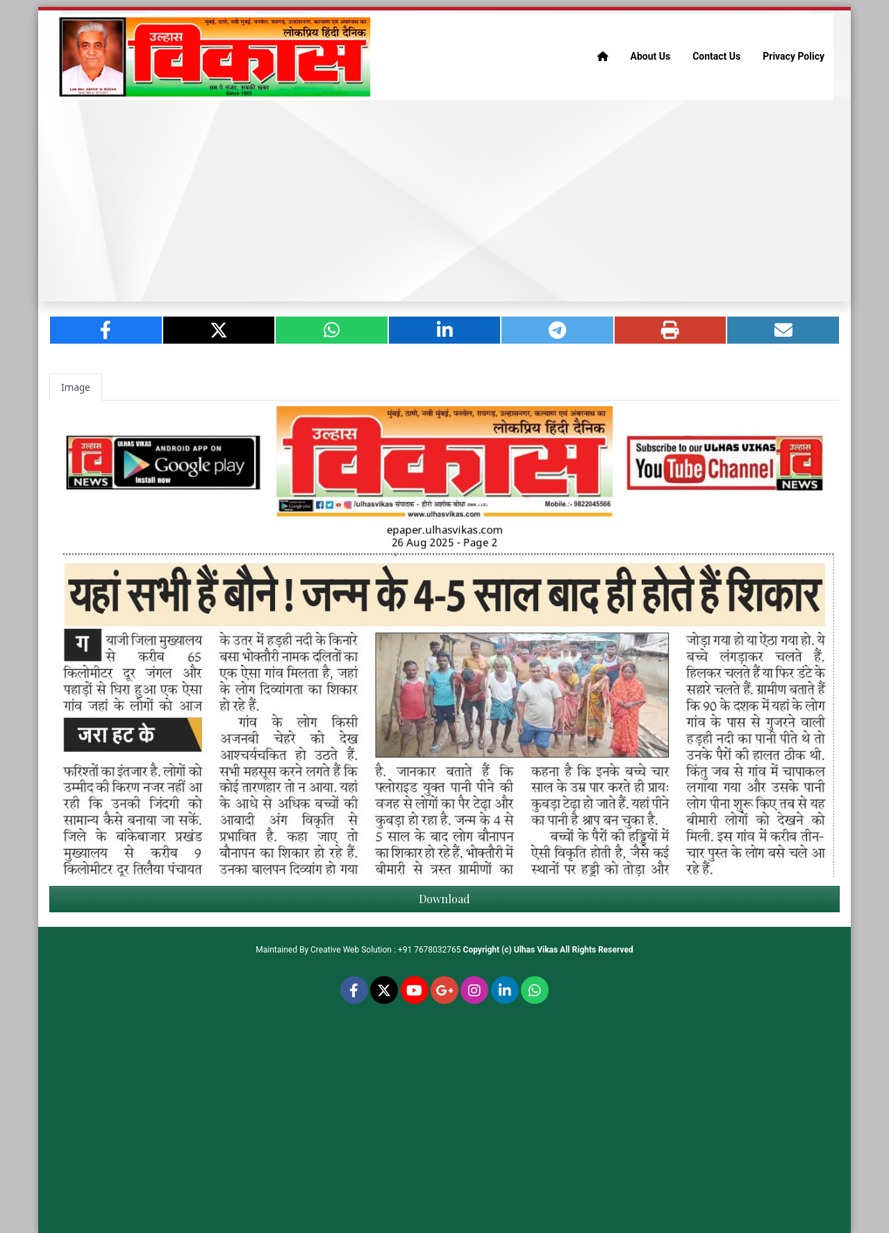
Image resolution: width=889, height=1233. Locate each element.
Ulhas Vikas (536, 950)
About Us (651, 56)
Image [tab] (75, 387)
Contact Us (716, 56)
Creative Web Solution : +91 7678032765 (385, 950)
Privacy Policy (793, 56)
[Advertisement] (444, 200)
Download (444, 898)
